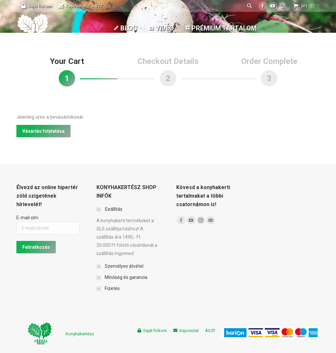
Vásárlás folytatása (43, 131)
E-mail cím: (27, 217)
